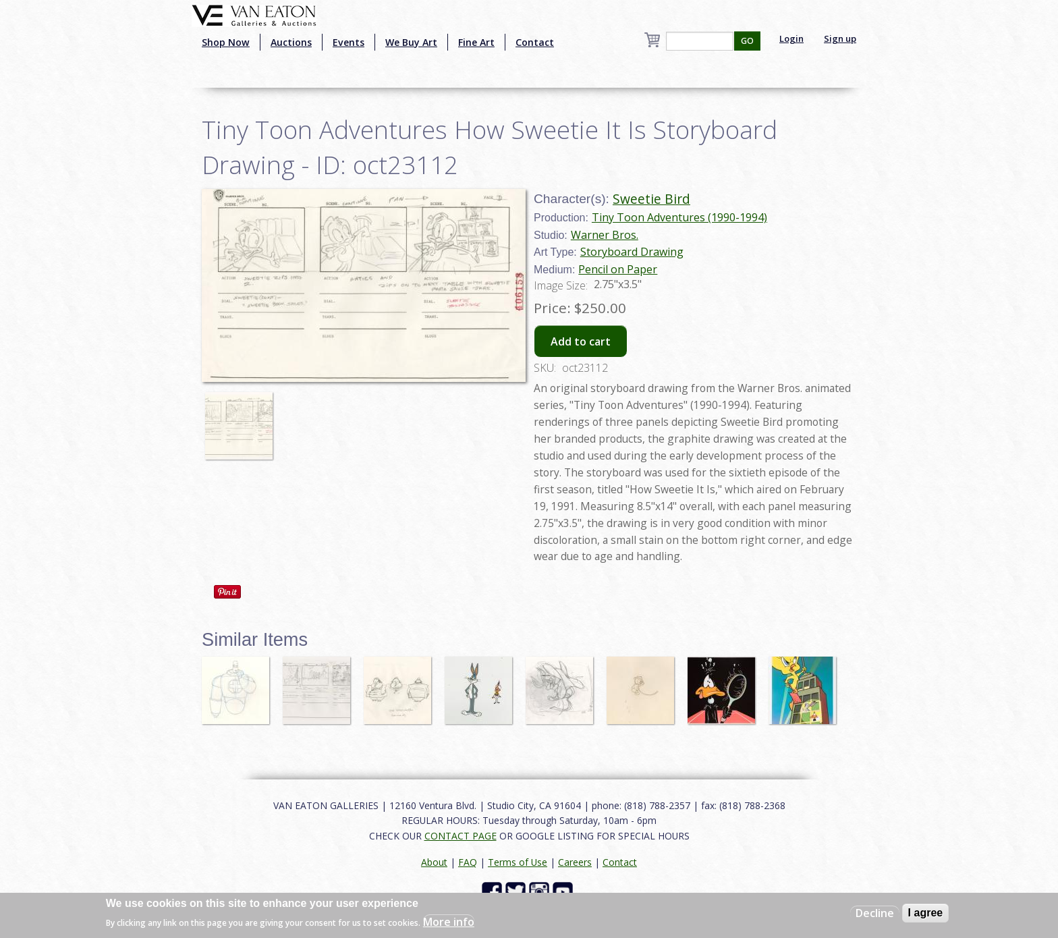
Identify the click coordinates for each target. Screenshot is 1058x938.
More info (448, 921)
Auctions (291, 42)
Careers (575, 862)
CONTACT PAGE (460, 835)
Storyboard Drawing (632, 251)
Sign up (840, 38)
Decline (875, 913)
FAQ (467, 862)
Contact (535, 42)
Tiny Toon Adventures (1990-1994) (679, 217)
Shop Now (226, 42)
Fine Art (476, 42)
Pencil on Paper (617, 269)
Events (348, 42)
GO (747, 41)
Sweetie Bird (651, 199)
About (434, 862)
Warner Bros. (604, 234)
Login (791, 38)
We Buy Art (411, 42)
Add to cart (581, 341)
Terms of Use (517, 862)
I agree (925, 912)
